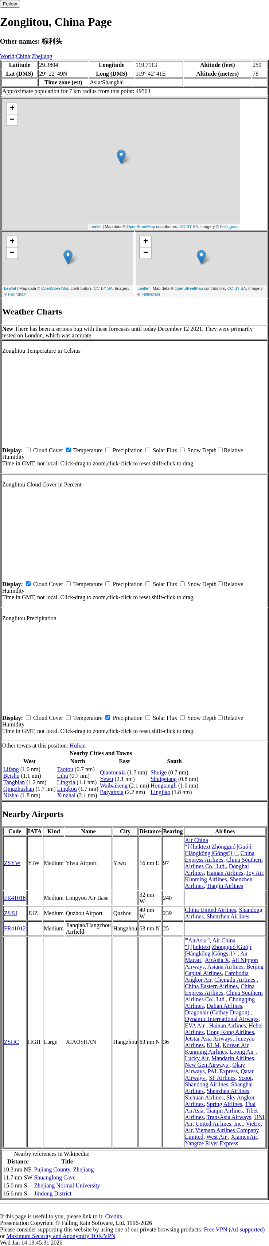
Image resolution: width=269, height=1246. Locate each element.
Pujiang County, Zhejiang (64, 1169)
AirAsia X (217, 960)
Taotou (65, 769)
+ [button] (12, 108)
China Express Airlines (219, 856)
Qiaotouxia (113, 772)
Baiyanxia (112, 792)
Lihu (62, 776)
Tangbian (14, 782)
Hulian (78, 745)
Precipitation (128, 450)
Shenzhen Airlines (228, 916)
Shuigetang (164, 779)
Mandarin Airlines (232, 1058)
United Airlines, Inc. (219, 1124)
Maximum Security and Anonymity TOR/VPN (60, 1236)
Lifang (11, 769)
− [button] (12, 120)
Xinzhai (66, 795)
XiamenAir (244, 1137)
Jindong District (52, 1193)
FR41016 (15, 898)
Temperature (88, 450)
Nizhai (11, 795)
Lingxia (66, 782)
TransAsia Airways (229, 1117)
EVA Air (195, 1025)
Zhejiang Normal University (67, 1185)
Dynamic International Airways (221, 1019)
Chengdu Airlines (235, 980)
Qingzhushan (18, 789)
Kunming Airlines (206, 879)
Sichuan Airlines (204, 1097)
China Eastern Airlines (211, 986)
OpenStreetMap (141, 226)
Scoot (245, 1078)
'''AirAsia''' (197, 940)
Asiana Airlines (225, 966)
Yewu (106, 779)
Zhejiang (42, 56)
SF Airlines (222, 1078)
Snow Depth (202, 450)
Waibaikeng (114, 785)
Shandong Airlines (206, 1084)
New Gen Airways (207, 1065)
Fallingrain (229, 226)
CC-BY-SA (188, 226)
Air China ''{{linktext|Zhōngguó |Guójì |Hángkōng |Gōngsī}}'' (218, 846)
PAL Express (223, 1071)
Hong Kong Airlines (230, 1032)
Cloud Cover (48, 450)
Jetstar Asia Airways (209, 1038)
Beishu (11, 776)
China (23, 56)
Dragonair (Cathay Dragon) (218, 1012)
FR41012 (15, 928)
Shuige (159, 772)
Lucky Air (196, 1058)
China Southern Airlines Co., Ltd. (223, 863)
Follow (10, 4)
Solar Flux (165, 450)
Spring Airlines (224, 1104)
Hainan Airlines (225, 873)
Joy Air (254, 873)
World (7, 56)
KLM (213, 1045)
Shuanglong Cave (54, 1177)
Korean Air (235, 1045)
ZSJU (10, 913)
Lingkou (67, 789)
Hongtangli (164, 785)
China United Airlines (210, 910)
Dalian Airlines (224, 1006)
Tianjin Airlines (225, 886)
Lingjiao (160, 792)
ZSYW (12, 863)
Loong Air (242, 1052)
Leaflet (96, 226)
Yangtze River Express (211, 1143)
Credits (113, 1216)
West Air (217, 1137)
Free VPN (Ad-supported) (234, 1229)
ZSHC (11, 1042)
